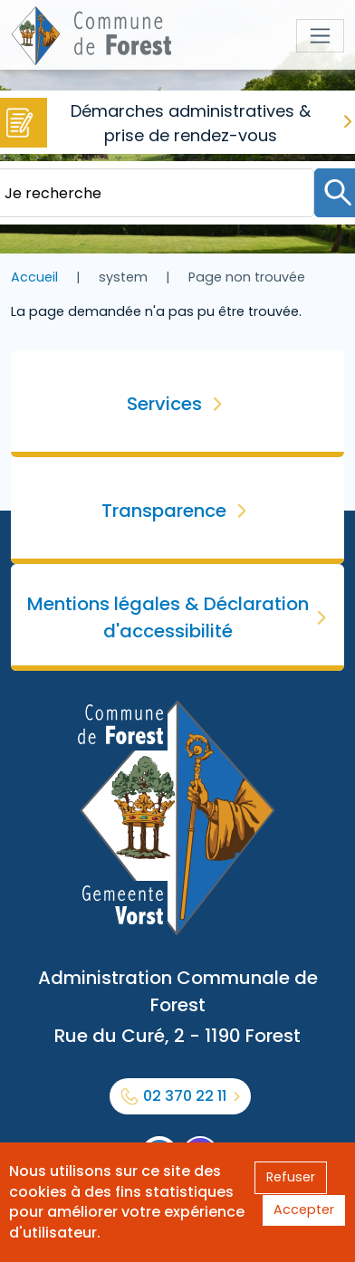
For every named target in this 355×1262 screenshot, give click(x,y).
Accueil (34, 277)
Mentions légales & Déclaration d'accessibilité (168, 617)
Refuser (290, 1177)
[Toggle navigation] (320, 36)
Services (164, 403)
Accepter (303, 1209)
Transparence (163, 510)
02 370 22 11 (184, 1095)
